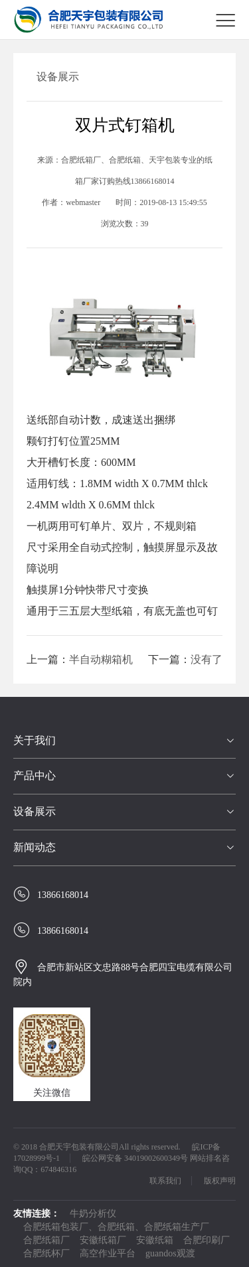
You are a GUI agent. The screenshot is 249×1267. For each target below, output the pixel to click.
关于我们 (34, 740)
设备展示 (34, 811)
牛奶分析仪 (93, 1214)
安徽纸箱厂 (103, 1240)
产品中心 (34, 775)
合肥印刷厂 (206, 1240)
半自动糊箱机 (101, 659)
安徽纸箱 (154, 1240)
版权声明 (220, 1180)
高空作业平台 (107, 1253)
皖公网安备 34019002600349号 (135, 1158)
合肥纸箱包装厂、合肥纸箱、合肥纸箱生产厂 (116, 1227)
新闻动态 (34, 847)
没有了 (206, 659)
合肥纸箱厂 (46, 1240)
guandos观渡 (170, 1253)
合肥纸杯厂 (46, 1253)
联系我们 (165, 1180)
